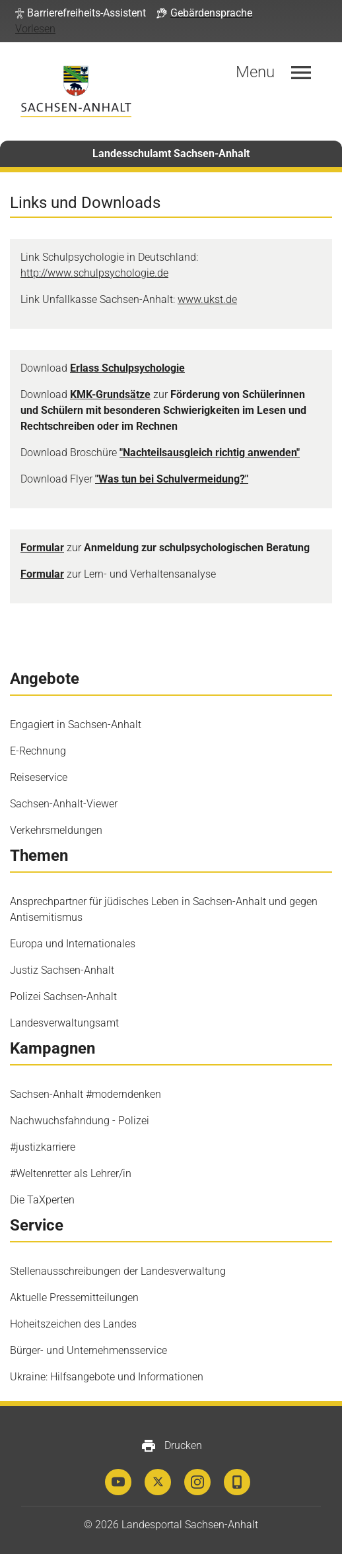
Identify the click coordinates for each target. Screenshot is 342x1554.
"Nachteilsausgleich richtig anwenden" (210, 452)
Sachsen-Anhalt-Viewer (64, 803)
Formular (42, 547)
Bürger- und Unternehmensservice (88, 1350)
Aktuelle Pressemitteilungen (74, 1297)
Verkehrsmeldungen (56, 830)
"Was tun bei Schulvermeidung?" (171, 479)
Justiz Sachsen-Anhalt (62, 970)
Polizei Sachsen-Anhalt (63, 996)
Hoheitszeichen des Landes (73, 1324)
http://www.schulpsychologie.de (94, 273)
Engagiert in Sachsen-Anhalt (75, 724)
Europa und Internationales (72, 943)
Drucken (171, 1446)
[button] (80, 13)
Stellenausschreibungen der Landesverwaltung (118, 1271)
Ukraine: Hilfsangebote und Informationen (106, 1376)
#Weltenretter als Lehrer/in (70, 1173)
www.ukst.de (207, 299)
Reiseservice (38, 777)
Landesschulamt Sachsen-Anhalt (171, 153)
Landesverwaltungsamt (64, 1023)
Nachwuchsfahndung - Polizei (79, 1120)
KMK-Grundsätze (110, 394)
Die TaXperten (42, 1200)
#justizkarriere (42, 1147)
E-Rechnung (38, 751)
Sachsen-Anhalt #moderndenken (85, 1094)
